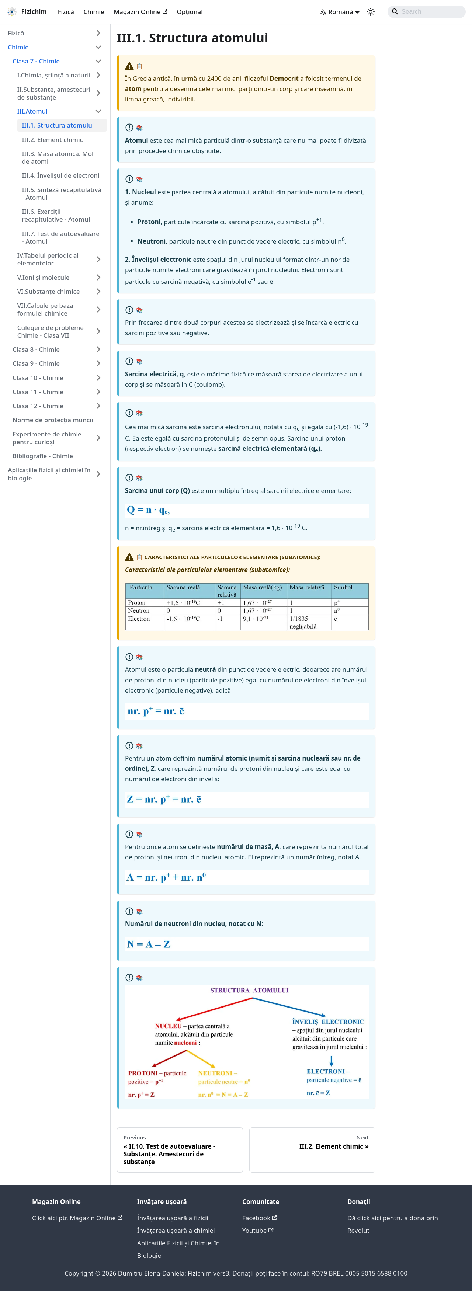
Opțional (190, 11)
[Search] (427, 12)
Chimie (93, 11)
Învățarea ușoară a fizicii (172, 1218)
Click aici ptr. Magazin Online (77, 1218)
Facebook (259, 1218)
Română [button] (336, 11)
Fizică (66, 11)
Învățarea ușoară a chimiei (176, 1230)
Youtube (258, 1230)
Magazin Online (140, 11)
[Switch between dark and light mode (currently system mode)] (370, 12)
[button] (55, 33)
